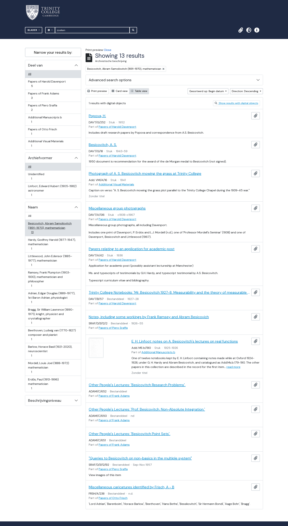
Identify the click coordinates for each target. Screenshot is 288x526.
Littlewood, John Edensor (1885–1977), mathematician (50, 260)
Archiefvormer (40, 157)
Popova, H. (97, 116)
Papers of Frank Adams (43, 95)
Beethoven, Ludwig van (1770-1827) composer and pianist (52, 334)
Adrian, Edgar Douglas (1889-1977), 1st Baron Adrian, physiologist (51, 297)
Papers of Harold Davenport (47, 83)
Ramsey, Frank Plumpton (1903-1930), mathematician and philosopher (49, 279)
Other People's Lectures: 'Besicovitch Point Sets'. (129, 434)
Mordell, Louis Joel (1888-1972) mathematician (48, 367)
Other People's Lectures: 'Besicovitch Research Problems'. (137, 385)
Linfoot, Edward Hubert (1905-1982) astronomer (52, 190)
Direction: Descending (245, 91)
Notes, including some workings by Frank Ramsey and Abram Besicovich (149, 317)
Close (107, 50)
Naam (33, 207)
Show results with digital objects (236, 103)
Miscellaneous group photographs (117, 208)
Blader (33, 30)
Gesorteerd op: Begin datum (207, 91)
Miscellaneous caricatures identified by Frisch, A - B (131, 487)
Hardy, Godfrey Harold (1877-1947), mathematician (52, 244)
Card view (120, 91)
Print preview (97, 91)
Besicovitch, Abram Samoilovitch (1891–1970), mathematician (50, 228)
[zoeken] (92, 30)
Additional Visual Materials (46, 143)
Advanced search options (110, 80)
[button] (241, 30)
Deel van (35, 65)
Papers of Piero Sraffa (42, 107)
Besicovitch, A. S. (103, 144)
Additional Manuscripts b (45, 119)
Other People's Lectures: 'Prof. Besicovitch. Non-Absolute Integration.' (147, 409)
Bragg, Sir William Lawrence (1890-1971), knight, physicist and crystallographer (51, 316)
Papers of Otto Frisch (42, 131)
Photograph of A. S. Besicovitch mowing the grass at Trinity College (145, 173)
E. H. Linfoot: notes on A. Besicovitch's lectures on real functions (185, 341)
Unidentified (36, 176)
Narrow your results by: (53, 52)
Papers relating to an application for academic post (131, 249)
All (29, 74)
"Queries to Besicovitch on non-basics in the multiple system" (140, 458)
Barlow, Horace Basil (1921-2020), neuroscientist (50, 351)
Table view (139, 91)
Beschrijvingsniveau (44, 400)
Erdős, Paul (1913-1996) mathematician (43, 384)
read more (233, 367)
